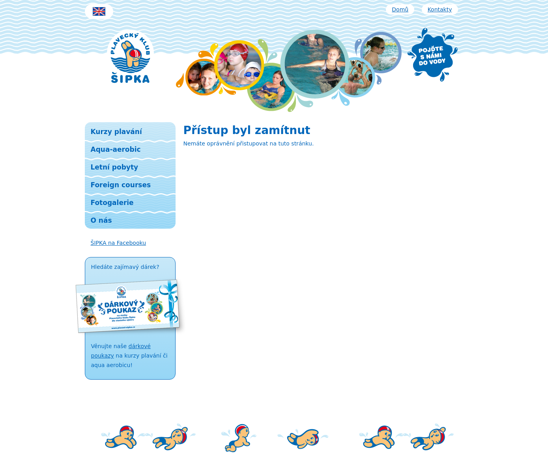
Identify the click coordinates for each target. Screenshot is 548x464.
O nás (101, 220)
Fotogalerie (112, 203)
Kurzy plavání (116, 132)
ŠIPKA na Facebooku (118, 243)
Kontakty (440, 9)
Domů (400, 9)
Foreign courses (121, 185)
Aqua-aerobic (116, 149)
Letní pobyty (114, 167)
